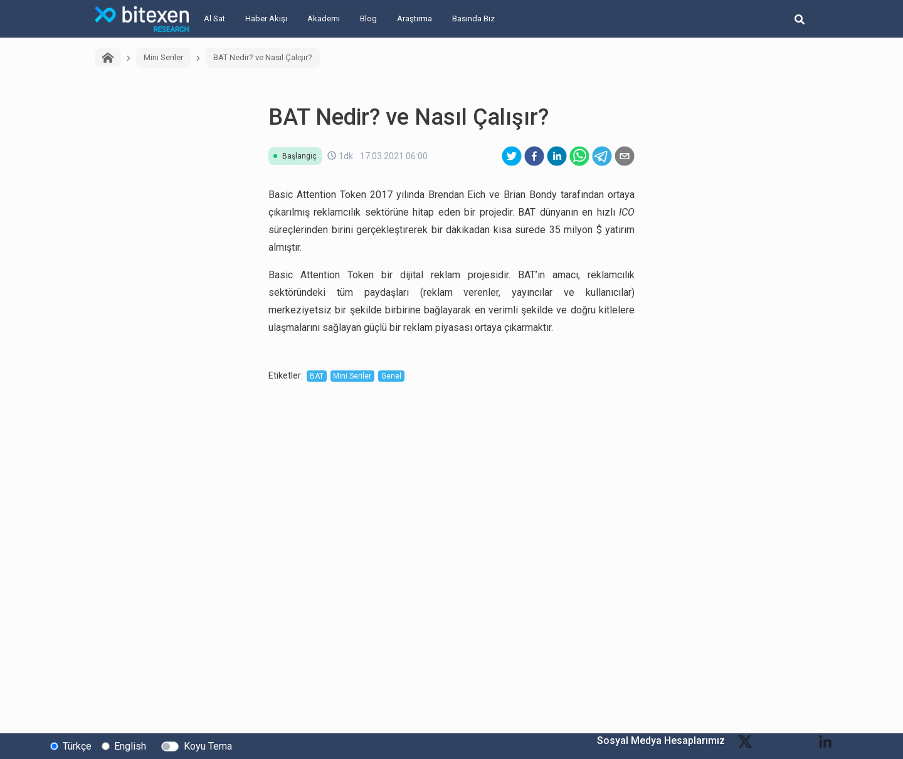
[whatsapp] (579, 156)
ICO (627, 212)
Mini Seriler (163, 57)
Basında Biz (473, 18)
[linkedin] (557, 156)
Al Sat (214, 18)
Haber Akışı (266, 18)
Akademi (323, 18)
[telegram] (602, 156)
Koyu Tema (208, 745)
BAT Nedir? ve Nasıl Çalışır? (262, 57)
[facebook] (534, 156)
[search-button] (799, 19)
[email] (625, 156)
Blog (368, 18)
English (130, 745)
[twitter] (512, 156)
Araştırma (414, 18)
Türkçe (77, 745)
